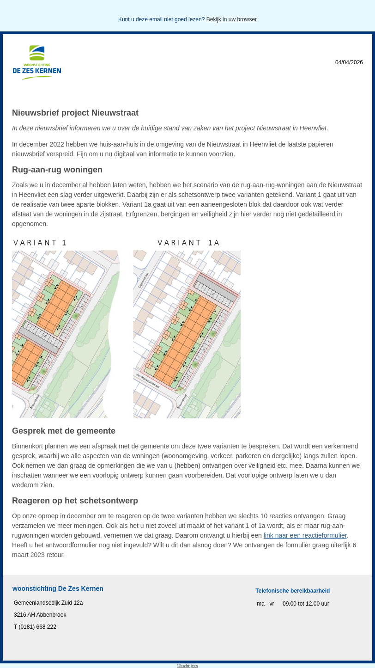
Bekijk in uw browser (231, 19)
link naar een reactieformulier (305, 535)
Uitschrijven (187, 665)
